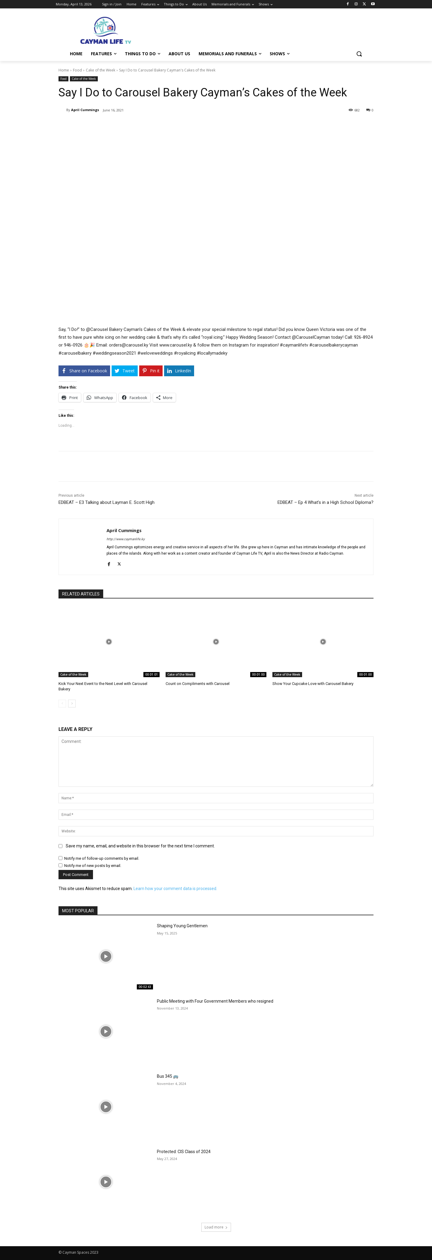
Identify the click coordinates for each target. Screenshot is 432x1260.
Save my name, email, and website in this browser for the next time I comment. (140, 846)
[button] (359, 54)
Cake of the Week (100, 70)
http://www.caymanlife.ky (125, 539)
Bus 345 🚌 (167, 1076)
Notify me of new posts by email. (92, 865)
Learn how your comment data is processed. (175, 888)
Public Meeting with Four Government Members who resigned (215, 1001)
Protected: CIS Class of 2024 (184, 1151)
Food (77, 70)
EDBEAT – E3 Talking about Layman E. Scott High (106, 502)
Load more (216, 1227)
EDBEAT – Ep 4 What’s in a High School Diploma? (326, 502)
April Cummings (85, 110)
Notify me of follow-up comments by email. (101, 858)
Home (63, 70)
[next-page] (72, 703)
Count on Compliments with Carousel (198, 683)
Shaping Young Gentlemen (182, 925)
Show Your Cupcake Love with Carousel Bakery (312, 683)
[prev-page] (62, 703)
